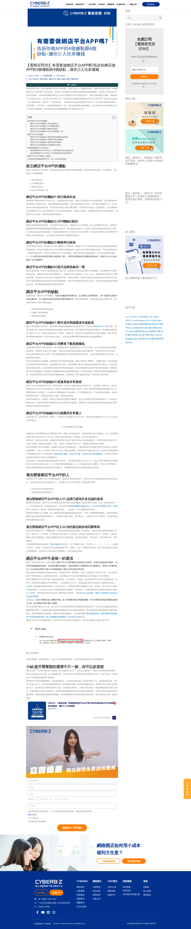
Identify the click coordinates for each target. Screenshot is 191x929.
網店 (46, 79)
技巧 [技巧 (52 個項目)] (143, 327)
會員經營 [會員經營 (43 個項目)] (137, 331)
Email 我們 (81, 906)
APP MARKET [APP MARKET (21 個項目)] (132, 317)
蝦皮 (59, 79)
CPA (36, 437)
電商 (68, 79)
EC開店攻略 (47, 75)
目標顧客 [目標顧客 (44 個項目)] (152, 331)
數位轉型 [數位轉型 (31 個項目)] (148, 328)
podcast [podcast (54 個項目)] (141, 320)
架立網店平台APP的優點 (37, 121)
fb (99, 274)
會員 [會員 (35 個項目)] (131, 331)
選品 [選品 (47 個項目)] (140, 338)
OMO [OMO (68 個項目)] (127, 320)
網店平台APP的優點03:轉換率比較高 (44, 129)
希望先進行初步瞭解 (37, 821)
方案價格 (80, 891)
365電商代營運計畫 (131, 894)
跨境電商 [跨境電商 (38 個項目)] (129, 338)
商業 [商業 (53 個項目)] (149, 324)
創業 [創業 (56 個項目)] (129, 324)
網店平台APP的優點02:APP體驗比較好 (45, 126)
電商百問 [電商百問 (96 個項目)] (159, 338)
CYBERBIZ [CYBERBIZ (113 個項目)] (143, 316)
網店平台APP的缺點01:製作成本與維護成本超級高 (49, 137)
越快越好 (33, 814)
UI (60, 228)
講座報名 (147, 894)
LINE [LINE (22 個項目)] (151, 317)
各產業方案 (122, 4)
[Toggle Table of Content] (112, 117)
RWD (45, 95)
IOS (102, 326)
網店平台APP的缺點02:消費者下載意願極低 (46, 139)
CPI (100, 417)
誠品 (63, 79)
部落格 (146, 887)
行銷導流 (96, 887)
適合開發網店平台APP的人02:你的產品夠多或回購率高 (51, 153)
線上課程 (147, 891)
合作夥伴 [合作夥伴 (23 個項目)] (135, 324)
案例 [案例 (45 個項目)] (143, 331)
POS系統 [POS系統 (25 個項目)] (153, 320)
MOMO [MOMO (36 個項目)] (156, 317)
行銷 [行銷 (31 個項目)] (156, 335)
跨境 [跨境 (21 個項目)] (160, 335)
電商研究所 (81, 4)
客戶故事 (92, 4)
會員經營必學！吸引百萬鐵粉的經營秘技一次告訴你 (54, 616)
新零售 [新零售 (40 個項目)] (155, 327)
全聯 (41, 79)
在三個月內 (34, 818)
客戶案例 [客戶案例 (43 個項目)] (159, 324)
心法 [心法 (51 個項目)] (131, 327)
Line (92, 274)
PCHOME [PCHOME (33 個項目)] (134, 320)
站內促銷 (96, 891)
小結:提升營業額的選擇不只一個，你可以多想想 (46, 159)
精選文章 (134, 4)
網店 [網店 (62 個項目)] (130, 334)
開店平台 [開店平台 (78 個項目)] (146, 338)
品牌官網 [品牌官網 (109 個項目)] (143, 324)
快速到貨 (127, 890)
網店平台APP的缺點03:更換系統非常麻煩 (45, 142)
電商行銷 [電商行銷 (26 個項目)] (128, 342)
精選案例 (80, 894)
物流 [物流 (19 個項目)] (146, 331)
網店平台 (52, 79)
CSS (75, 228)
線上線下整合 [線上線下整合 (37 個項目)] (144, 335)
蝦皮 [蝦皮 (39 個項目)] (152, 335)
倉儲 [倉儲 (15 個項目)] (158, 320)
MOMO (35, 79)
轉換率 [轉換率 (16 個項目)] (135, 339)
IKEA (79, 620)
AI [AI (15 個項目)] (126, 317)
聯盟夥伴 (80, 902)
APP (30, 79)
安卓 (97, 326)
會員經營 (96, 894)
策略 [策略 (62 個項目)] (159, 331)
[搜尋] (160, 18)
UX (64, 228)
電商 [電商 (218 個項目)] (153, 338)
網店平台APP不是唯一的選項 (39, 156)
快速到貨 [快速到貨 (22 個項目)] (137, 328)
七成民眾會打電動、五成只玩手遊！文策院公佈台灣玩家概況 (77, 454)
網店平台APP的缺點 (35, 134)
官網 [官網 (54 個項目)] (153, 324)
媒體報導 (110, 4)
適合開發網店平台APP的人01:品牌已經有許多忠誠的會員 (51, 150)
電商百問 (69, 4)
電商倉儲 (111, 891)
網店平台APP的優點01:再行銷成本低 (44, 123)
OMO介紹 (112, 887)
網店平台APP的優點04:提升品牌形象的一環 (46, 131)
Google (29, 586)
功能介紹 (96, 898)
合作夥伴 (101, 4)
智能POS (111, 894)
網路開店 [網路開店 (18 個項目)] (135, 335)
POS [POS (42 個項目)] (147, 320)
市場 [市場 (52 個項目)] (127, 327)
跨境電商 (127, 887)
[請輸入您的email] (144, 69)
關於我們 (80, 887)
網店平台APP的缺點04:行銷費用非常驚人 (45, 145)
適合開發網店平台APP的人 (38, 148)
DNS (97, 392)
